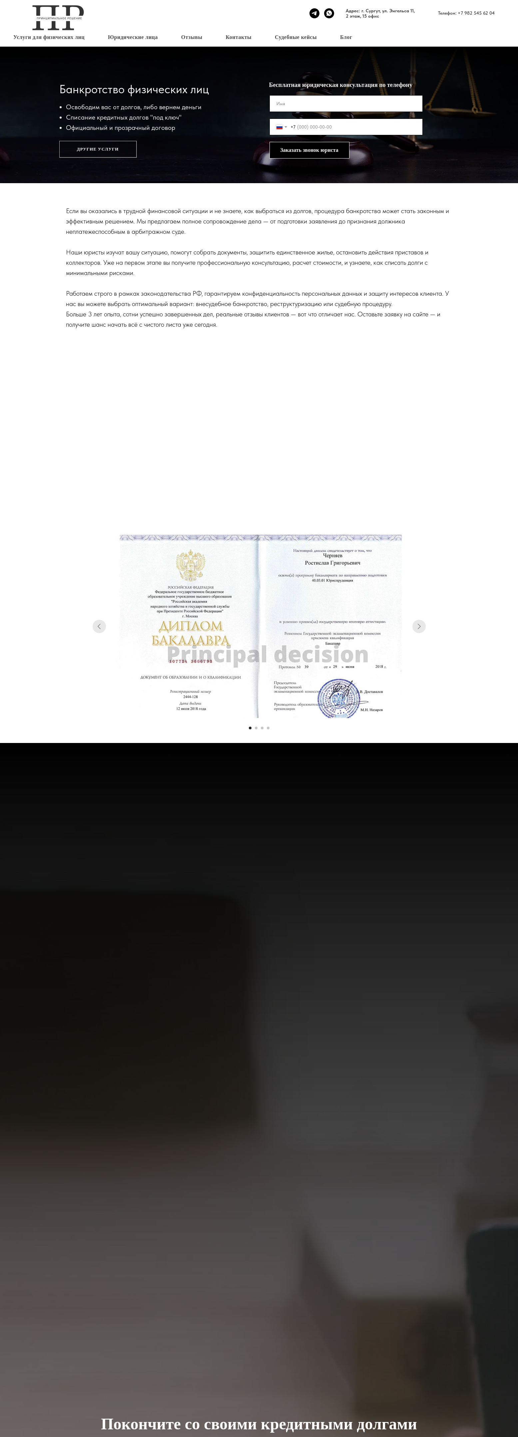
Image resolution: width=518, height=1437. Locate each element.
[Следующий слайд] (419, 626)
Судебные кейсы (296, 37)
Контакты (239, 37)
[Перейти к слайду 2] (256, 728)
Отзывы (192, 37)
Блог (346, 37)
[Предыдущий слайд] (99, 626)
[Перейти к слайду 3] (262, 728)
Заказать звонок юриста (309, 150)
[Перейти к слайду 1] (250, 728)
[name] (346, 103)
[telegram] (314, 13)
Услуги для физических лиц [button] (49, 37)
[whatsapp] (329, 13)
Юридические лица (133, 37)
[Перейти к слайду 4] (268, 728)
